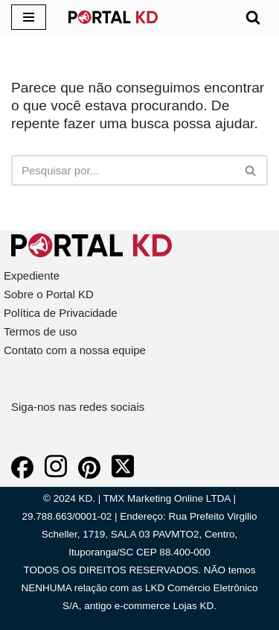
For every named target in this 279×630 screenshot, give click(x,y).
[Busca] (253, 17)
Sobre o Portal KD (49, 294)
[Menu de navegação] (28, 17)
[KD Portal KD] (113, 17)
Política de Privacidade (61, 312)
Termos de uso (40, 331)
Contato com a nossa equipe (75, 350)
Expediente (32, 275)
